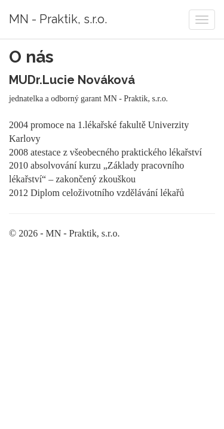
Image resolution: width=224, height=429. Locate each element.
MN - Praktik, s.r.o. (58, 19)
